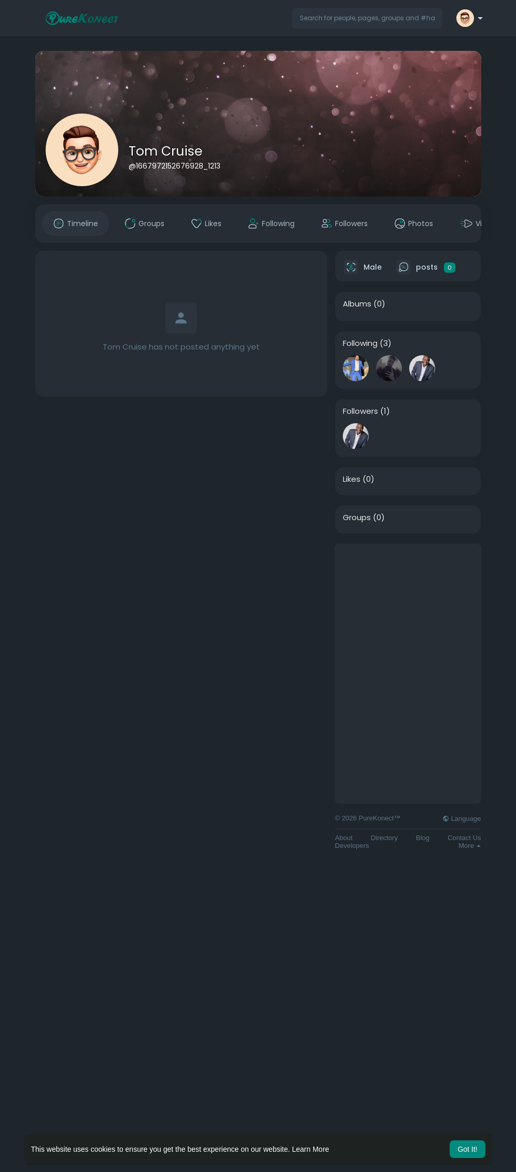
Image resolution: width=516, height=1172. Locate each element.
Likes (351, 479)
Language (461, 818)
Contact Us (464, 837)
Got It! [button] (467, 1149)
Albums (357, 304)
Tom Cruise (165, 151)
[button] (367, 18)
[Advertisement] (408, 609)
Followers (360, 411)
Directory (384, 837)
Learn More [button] (310, 1149)
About (344, 837)
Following (360, 343)
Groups (357, 517)
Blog (422, 837)
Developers (352, 845)
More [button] (469, 845)
